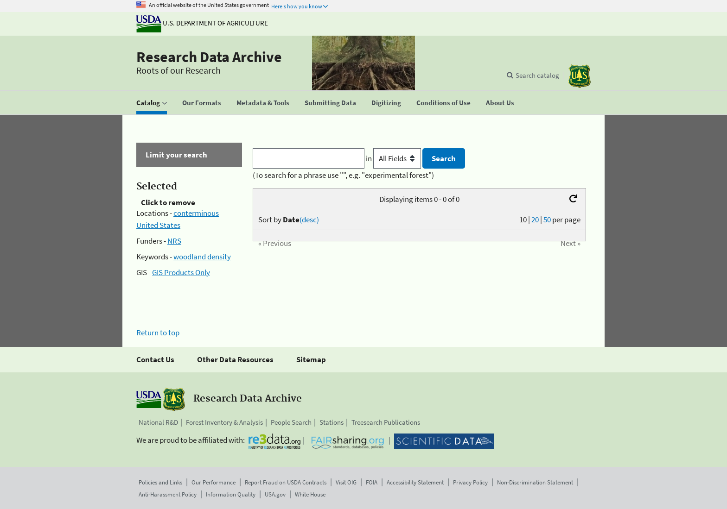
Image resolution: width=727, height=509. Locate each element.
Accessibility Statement (415, 482)
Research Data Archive (209, 57)
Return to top (157, 332)
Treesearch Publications (385, 422)
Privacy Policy (470, 482)
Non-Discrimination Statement (535, 482)
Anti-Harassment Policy (168, 494)
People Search (291, 422)
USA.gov (275, 494)
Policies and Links (160, 482)
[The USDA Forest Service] (579, 76)
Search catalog (537, 75)
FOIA (371, 482)
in (394, 158)
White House (310, 494)
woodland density (202, 256)
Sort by (288, 219)
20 (535, 219)
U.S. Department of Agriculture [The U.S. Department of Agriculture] (202, 23)
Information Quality (230, 494)
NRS (174, 241)
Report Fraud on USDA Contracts (285, 482)
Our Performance (213, 482)
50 (547, 219)
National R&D (158, 422)
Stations (331, 422)
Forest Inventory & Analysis (224, 422)
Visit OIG (346, 482)
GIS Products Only (181, 272)
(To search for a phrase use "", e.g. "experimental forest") (343, 175)
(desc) (309, 219)
